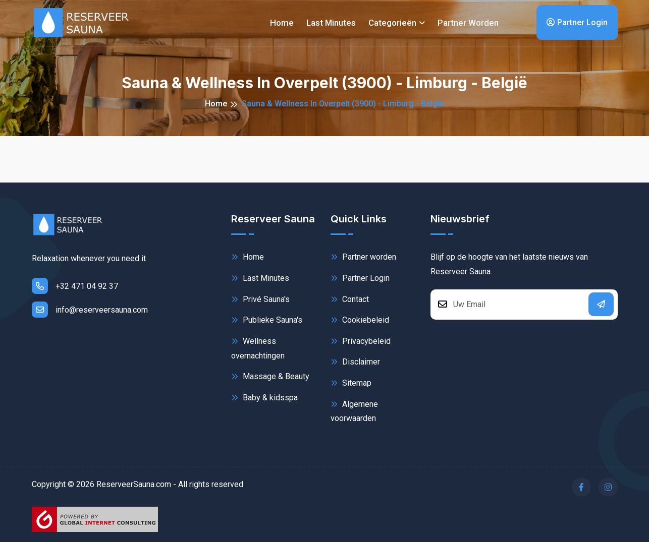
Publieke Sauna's (266, 320)
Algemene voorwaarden (354, 411)
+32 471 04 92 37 (75, 286)
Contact (350, 299)
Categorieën (392, 23)
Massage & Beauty (270, 376)
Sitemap (351, 383)
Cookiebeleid (360, 320)
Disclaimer (355, 361)
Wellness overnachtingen (258, 347)
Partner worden (468, 23)
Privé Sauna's (260, 299)
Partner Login (577, 22)
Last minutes (331, 23)
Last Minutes (260, 278)
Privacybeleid (361, 341)
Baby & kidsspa (264, 397)
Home (282, 23)
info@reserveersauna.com (90, 310)
